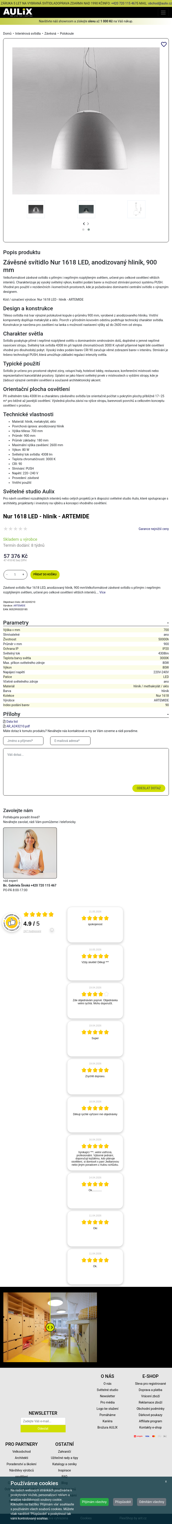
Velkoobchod (21, 1451)
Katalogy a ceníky (64, 1464)
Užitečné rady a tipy (64, 1458)
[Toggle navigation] (163, 12)
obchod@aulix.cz (160, 3)
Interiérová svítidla (28, 33)
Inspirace (64, 1470)
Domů (7, 33)
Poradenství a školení (22, 1464)
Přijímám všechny (94, 1502)
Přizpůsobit (123, 1502)
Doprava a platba (150, 1390)
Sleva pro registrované (150, 1383)
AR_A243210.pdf (18, 726)
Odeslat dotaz (149, 788)
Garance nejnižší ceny (154, 529)
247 (32, 931)
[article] (95, 925)
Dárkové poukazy (150, 1415)
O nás (107, 1383)
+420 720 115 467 (124, 3)
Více (102, 592)
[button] (83, 229)
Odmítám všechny (151, 1502)
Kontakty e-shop (150, 1427)
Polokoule (67, 33)
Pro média (107, 1402)
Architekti (21, 1458)
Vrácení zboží (150, 1396)
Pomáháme (107, 1415)
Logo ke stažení (107, 1408)
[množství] (15, 574)
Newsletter (107, 1396)
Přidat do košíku (44, 574)
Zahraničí (64, 1451)
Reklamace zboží (150, 1402)
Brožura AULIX (107, 1427)
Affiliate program (150, 1421)
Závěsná (50, 33)
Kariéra (107, 1421)
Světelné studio (107, 1390)
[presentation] (84, 224)
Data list (12, 721)
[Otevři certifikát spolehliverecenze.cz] (39, 915)
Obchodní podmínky (150, 1408)
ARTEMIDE (19, 605)
